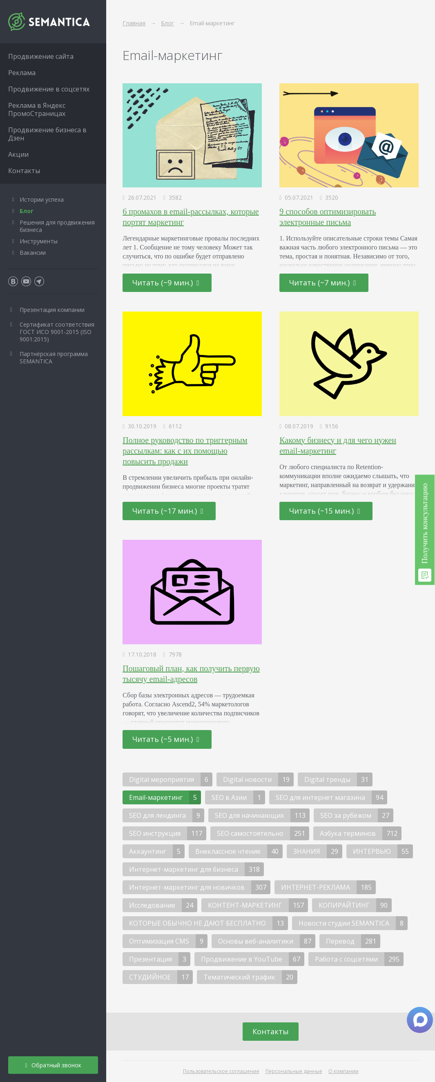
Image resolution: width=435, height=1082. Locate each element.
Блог (26, 211)
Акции (18, 154)
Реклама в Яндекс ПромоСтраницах (36, 109)
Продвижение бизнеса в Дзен (47, 133)
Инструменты (39, 241)
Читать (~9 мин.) (165, 282)
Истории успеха (42, 199)
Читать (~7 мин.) (322, 282)
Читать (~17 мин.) (167, 511)
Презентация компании (52, 310)
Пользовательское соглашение (221, 1071)
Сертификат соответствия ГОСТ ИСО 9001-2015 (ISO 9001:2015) (57, 332)
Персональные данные (293, 1071)
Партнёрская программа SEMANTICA (54, 357)
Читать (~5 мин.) (165, 739)
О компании (343, 1071)
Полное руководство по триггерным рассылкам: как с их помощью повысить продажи (185, 451)
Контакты (270, 1031)
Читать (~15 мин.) (324, 511)
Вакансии (33, 252)
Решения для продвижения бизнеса (57, 226)
